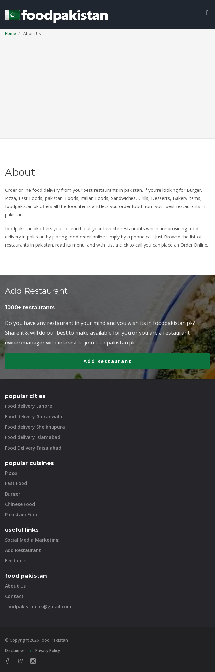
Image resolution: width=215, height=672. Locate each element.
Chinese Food (20, 504)
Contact (14, 596)
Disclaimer (14, 650)
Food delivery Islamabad (32, 437)
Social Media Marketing (32, 540)
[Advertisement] (107, 86)
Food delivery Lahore (28, 406)
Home (10, 33)
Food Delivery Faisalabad (33, 448)
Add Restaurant (107, 361)
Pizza (11, 473)
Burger (12, 494)
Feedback (15, 560)
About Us (15, 586)
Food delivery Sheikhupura (35, 427)
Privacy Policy (47, 650)
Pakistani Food (21, 515)
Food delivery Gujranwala (33, 416)
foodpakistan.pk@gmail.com (38, 606)
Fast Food (16, 483)
